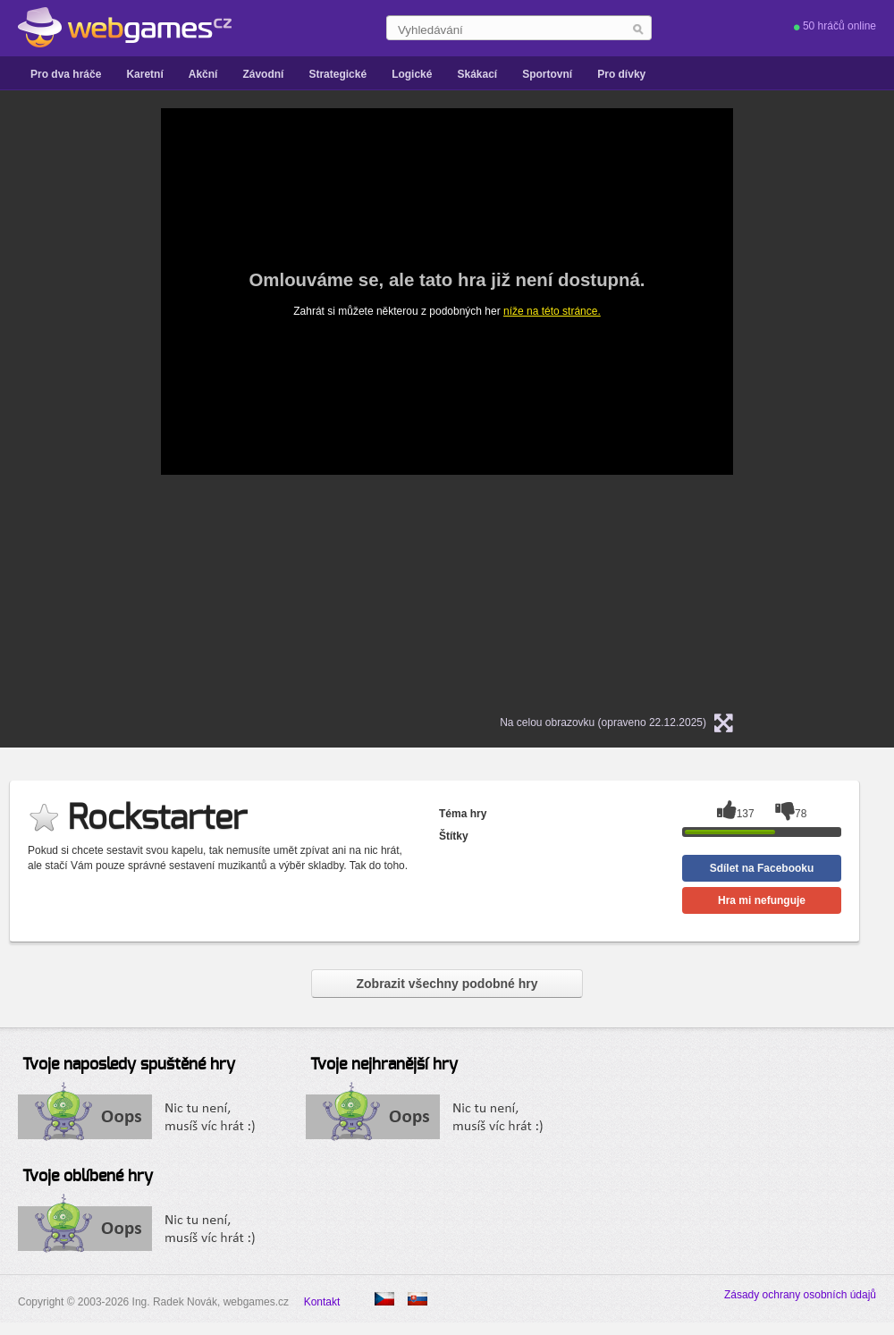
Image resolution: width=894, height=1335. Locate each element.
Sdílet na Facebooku (762, 868)
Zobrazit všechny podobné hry (446, 983)
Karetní (144, 74)
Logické (412, 74)
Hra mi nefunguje (761, 900)
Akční (203, 74)
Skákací (477, 74)
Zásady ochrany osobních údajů (800, 1295)
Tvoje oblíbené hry (87, 1177)
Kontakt (322, 1302)
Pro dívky (621, 74)
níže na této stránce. (552, 311)
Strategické (337, 74)
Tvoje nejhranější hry (384, 1065)
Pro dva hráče (65, 74)
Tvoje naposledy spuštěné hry (128, 1065)
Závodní (262, 74)
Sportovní (547, 74)
